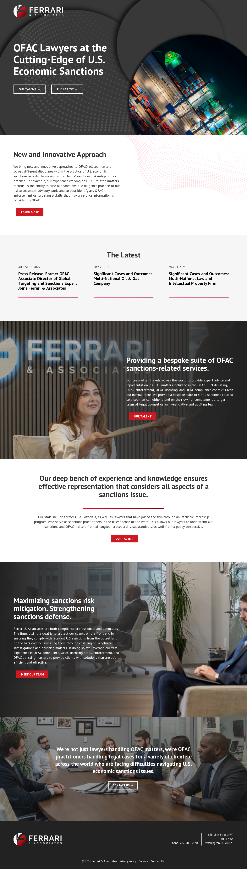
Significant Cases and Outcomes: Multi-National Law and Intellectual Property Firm (199, 278)
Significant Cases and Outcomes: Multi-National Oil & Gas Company (123, 278)
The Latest (65, 89)
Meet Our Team (32, 674)
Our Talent (27, 89)
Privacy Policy (128, 861)
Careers (143, 861)
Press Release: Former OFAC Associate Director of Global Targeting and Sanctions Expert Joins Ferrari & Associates (47, 281)
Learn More (30, 212)
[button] (232, 11)
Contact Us (121, 785)
